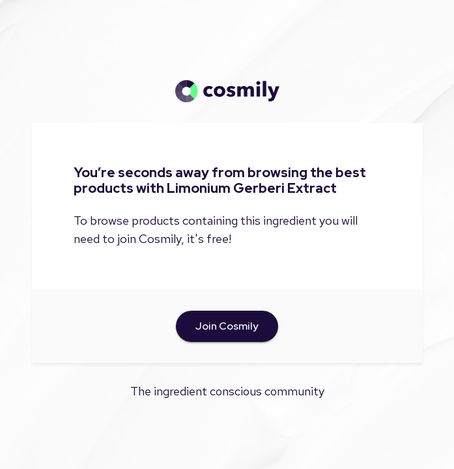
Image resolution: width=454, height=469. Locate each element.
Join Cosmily (227, 326)
